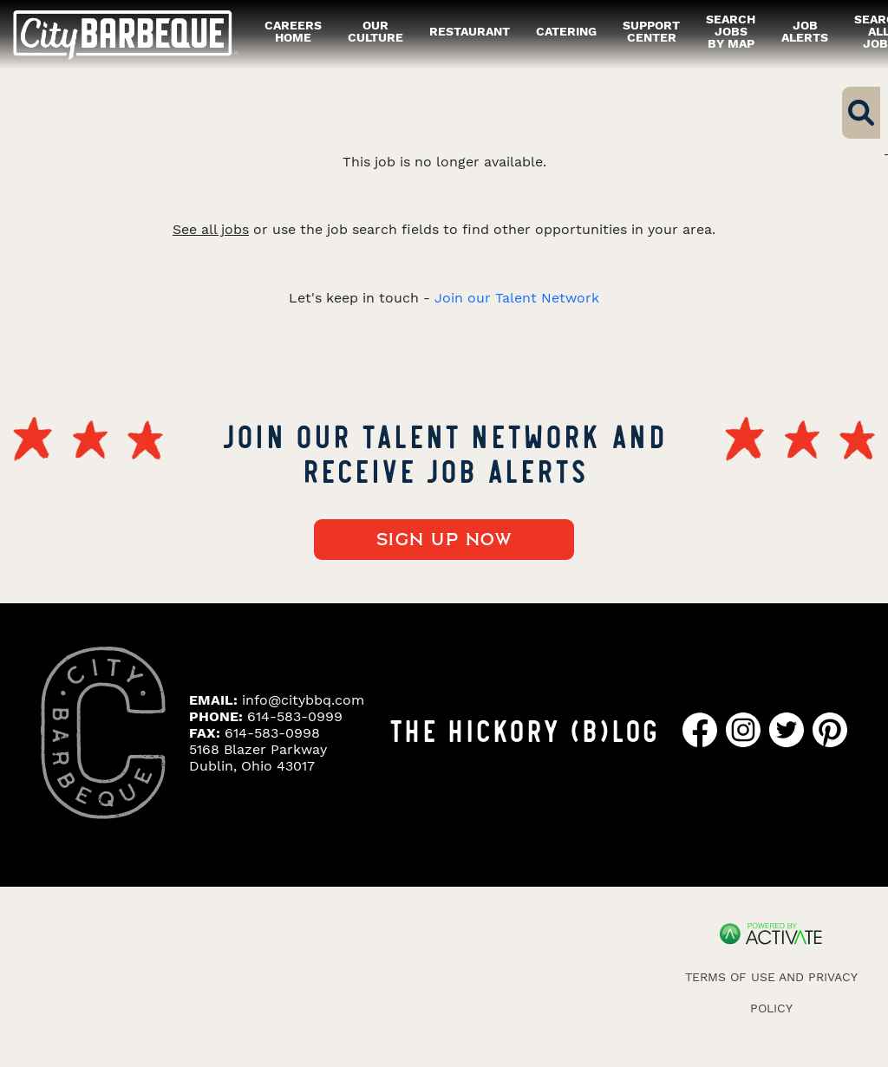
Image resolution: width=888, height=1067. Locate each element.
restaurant (469, 31)
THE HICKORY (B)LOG (523, 729)
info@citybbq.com (303, 700)
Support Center (651, 31)
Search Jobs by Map (730, 31)
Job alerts (804, 31)
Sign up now (444, 540)
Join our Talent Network (516, 298)
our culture (375, 31)
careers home (293, 31)
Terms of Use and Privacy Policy (771, 992)
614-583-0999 (295, 716)
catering (566, 31)
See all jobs (211, 229)
